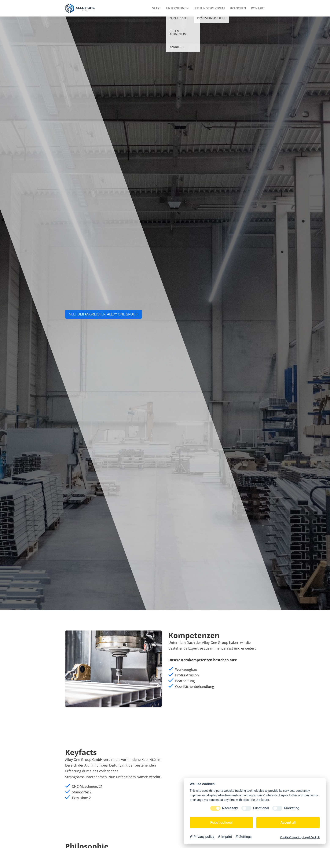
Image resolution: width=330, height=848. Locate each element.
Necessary (230, 808)
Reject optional (221, 822)
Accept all (288, 822)
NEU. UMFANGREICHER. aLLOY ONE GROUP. (103, 314)
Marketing (291, 808)
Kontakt (258, 8)
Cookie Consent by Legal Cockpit (300, 837)
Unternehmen (177, 8)
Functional (261, 808)
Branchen (238, 8)
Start (156, 8)
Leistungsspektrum (209, 8)
